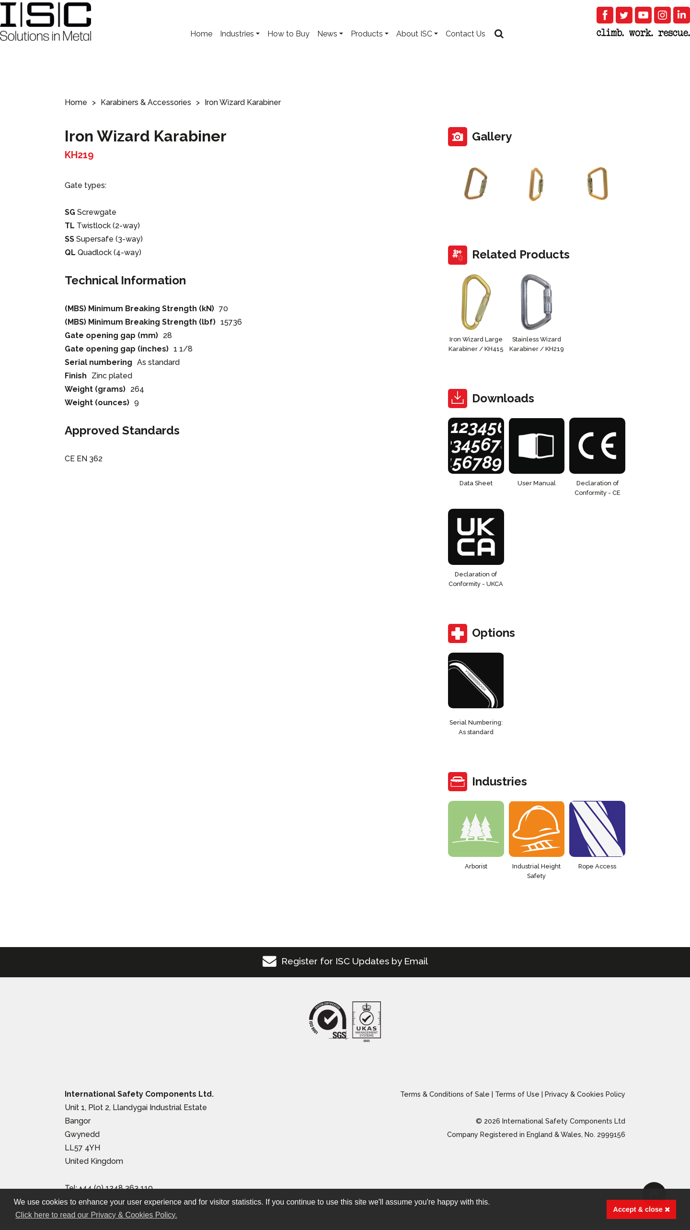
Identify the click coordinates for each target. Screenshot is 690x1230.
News (327, 48)
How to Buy (288, 48)
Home (201, 48)
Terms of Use (517, 1094)
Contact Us (465, 48)
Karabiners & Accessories (146, 102)
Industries (237, 48)
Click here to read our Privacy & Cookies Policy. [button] (96, 1215)
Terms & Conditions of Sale (445, 1094)
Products (367, 48)
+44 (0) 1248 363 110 (116, 1188)
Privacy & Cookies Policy (585, 1094)
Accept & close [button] (641, 1209)
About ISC (414, 48)
